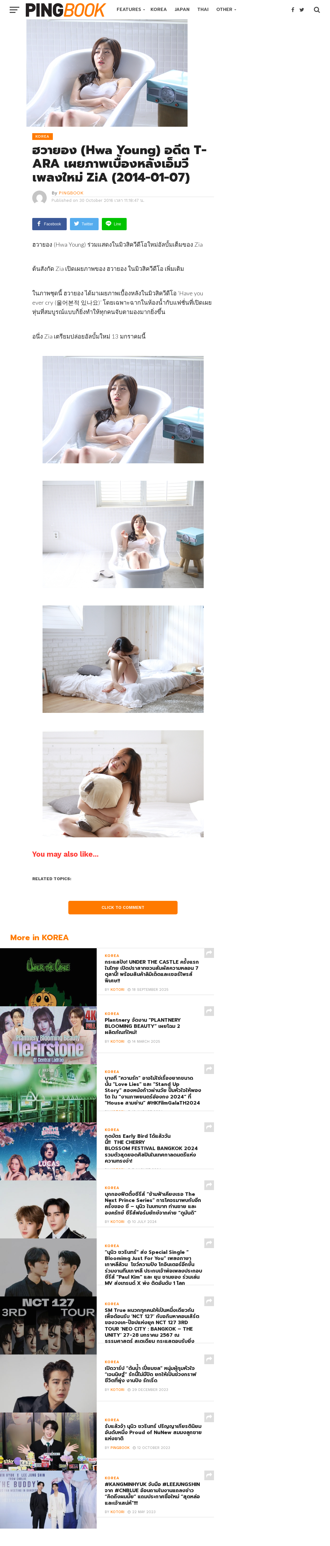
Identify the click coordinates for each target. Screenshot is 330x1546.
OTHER (224, 9)
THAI (203, 9)
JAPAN (182, 9)
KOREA (158, 9)
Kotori (117, 992)
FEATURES (129, 9)
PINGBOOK (71, 192)
